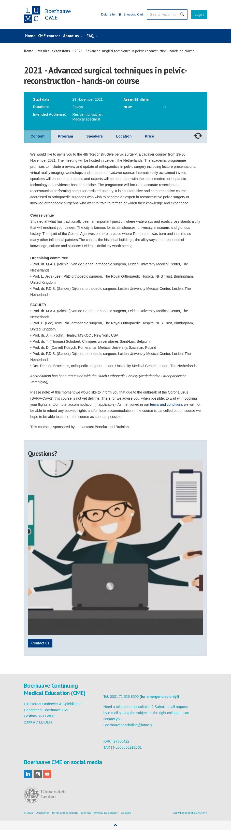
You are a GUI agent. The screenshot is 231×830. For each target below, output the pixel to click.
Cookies (126, 812)
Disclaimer (42, 812)
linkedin (28, 774)
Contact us (40, 643)
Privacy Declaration (106, 812)
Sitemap (86, 812)
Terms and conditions (65, 812)
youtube (47, 774)
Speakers (94, 136)
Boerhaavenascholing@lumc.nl (128, 725)
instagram (38, 774)
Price (149, 136)
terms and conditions (166, 404)
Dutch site (108, 14)
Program (65, 136)
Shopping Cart (131, 14)
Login (199, 14)
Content (38, 136)
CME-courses (49, 35)
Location (124, 136)
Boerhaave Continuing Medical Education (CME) (50, 14)
